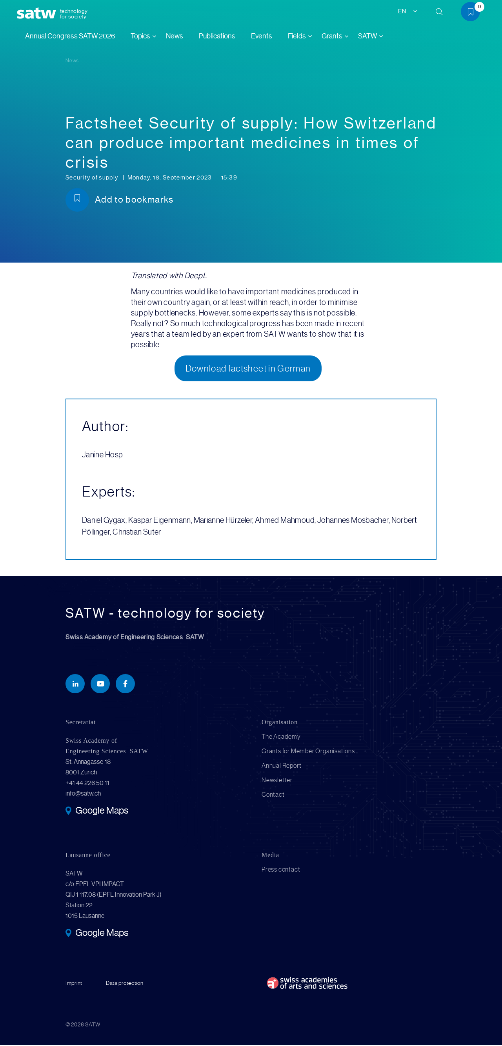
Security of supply (92, 177)
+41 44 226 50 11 (87, 783)
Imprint (73, 984)
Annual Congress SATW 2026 (70, 36)
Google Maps (101, 812)
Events (261, 36)
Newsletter (277, 781)
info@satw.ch (83, 794)
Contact (273, 795)
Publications (217, 36)
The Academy (281, 737)
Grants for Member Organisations (308, 752)
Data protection (125, 984)
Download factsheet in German (248, 368)
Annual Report (281, 766)
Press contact (281, 870)
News (174, 36)
